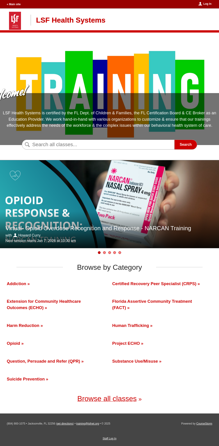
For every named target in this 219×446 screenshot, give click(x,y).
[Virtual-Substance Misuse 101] (114, 252)
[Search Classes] (97, 144)
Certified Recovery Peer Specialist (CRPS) (154, 283)
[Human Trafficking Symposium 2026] (109, 252)
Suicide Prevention (26, 379)
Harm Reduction (23, 325)
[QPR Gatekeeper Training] (104, 252)
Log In (207, 3)
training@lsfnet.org (87, 423)
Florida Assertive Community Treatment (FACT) (152, 304)
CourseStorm (204, 423)
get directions (65, 423)
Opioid (14, 343)
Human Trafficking (130, 325)
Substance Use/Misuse (135, 361)
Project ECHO (126, 343)
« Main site (14, 4)
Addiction (16, 283)
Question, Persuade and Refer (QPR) (43, 361)
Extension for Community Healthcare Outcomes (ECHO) (44, 304)
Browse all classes (107, 398)
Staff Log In (109, 438)
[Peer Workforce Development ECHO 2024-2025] (119, 252)
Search (186, 144)
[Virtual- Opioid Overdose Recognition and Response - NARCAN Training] (99, 252)
